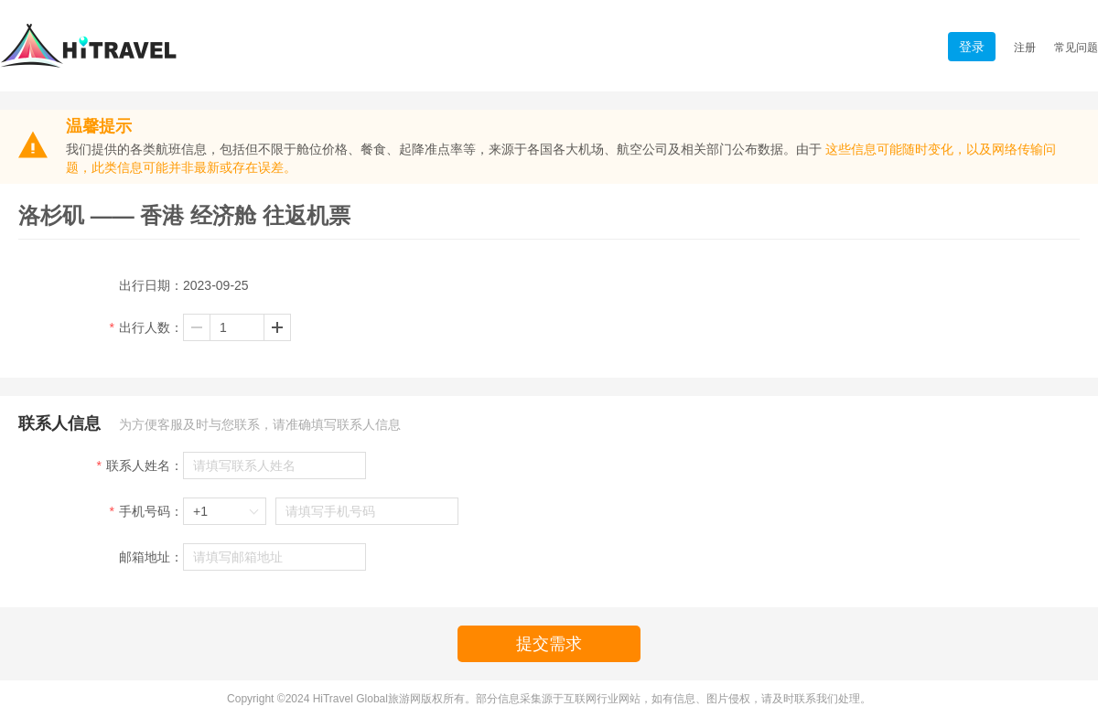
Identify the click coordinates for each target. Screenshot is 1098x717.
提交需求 (549, 644)
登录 (972, 46)
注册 (1025, 47)
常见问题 (1076, 47)
